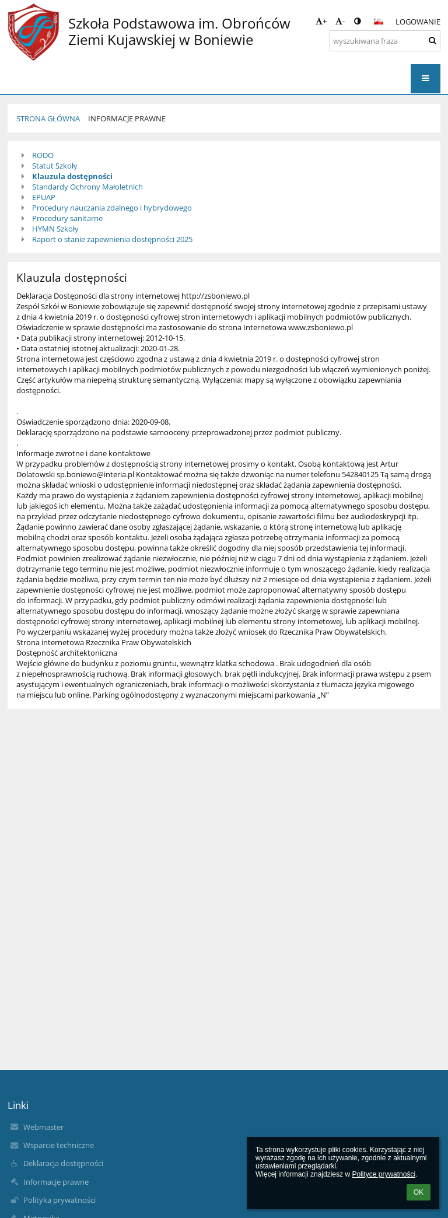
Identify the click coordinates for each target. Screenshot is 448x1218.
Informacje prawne (127, 118)
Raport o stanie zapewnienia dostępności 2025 (112, 239)
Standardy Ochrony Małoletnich (87, 186)
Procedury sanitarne (67, 218)
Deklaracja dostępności (63, 1163)
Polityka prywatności (59, 1200)
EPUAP (43, 197)
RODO (43, 155)
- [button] (340, 21)
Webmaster (43, 1127)
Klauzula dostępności (72, 176)
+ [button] (321, 21)
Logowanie (418, 21)
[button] (378, 22)
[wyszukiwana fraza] (385, 40)
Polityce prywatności (383, 1174)
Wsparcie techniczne (58, 1145)
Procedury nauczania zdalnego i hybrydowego (112, 207)
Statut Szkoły (55, 165)
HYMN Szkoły (55, 228)
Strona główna (48, 118)
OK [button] (419, 1192)
